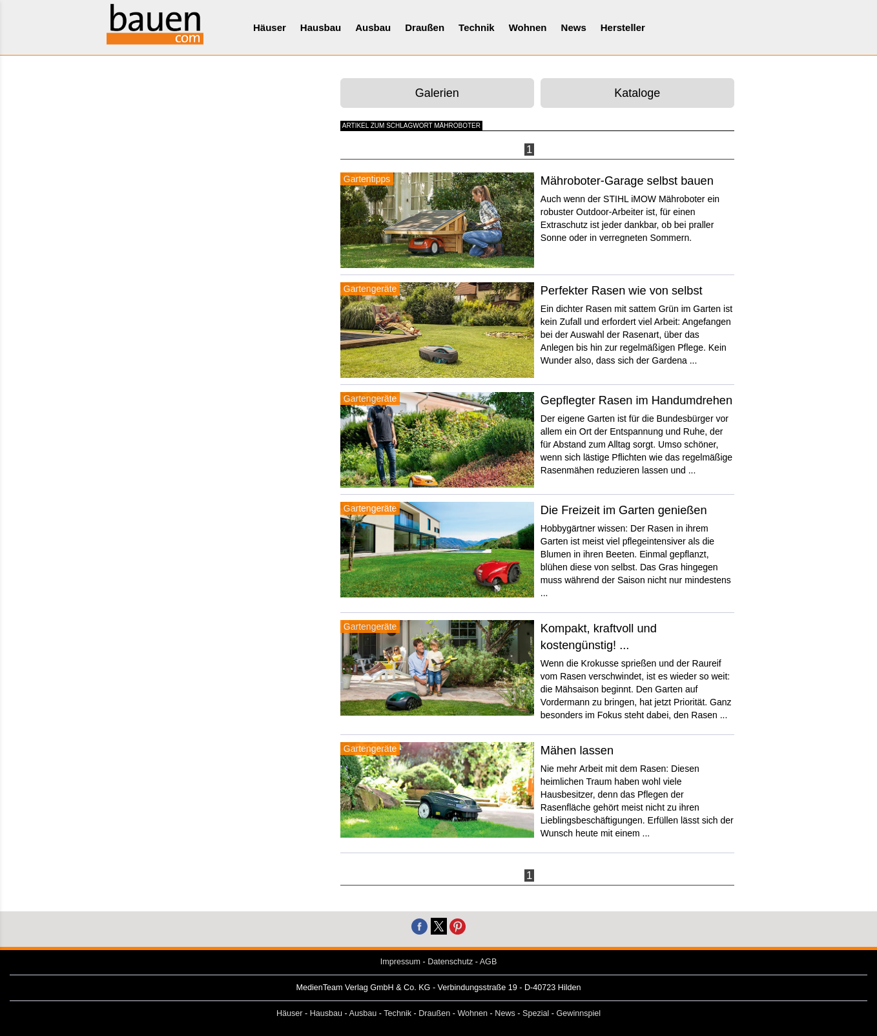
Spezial (535, 1013)
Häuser (269, 27)
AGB (488, 961)
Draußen (424, 27)
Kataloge (637, 93)
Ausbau (373, 27)
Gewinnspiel (579, 1013)
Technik (477, 27)
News (573, 27)
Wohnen (528, 27)
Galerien (437, 93)
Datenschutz (450, 961)
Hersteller (623, 27)
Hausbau (320, 27)
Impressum (400, 961)
